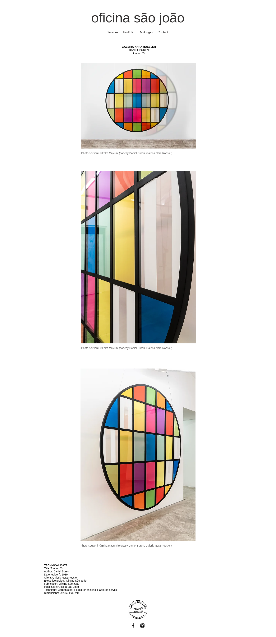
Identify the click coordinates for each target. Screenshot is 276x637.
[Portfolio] (129, 32)
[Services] (112, 32)
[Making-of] (146, 32)
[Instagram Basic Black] (142, 625)
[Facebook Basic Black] (133, 625)
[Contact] (163, 32)
